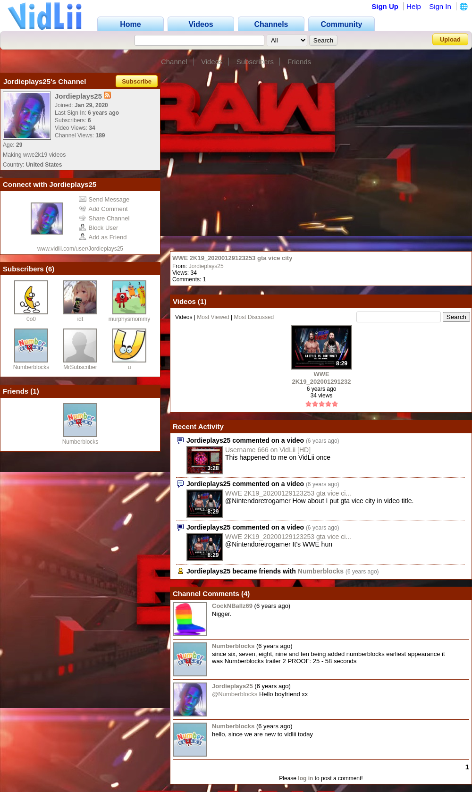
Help (413, 6)
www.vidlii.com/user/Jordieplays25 (80, 248)
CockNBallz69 (232, 605)
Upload (450, 39)
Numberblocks (31, 367)
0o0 (31, 319)
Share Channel (104, 218)
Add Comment (103, 208)
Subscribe (137, 81)
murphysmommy (130, 319)
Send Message (104, 199)
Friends (299, 62)
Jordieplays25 (206, 266)
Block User (98, 227)
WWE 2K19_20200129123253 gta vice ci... (288, 493)
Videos (212, 62)
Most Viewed (213, 317)
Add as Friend (103, 237)
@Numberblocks (234, 694)
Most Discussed (254, 317)
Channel (174, 62)
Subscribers (255, 62)
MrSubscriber (80, 367)
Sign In (440, 6)
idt (80, 319)
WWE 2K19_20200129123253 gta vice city (232, 257)
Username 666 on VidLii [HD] (268, 450)
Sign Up (384, 6)
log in (305, 778)
